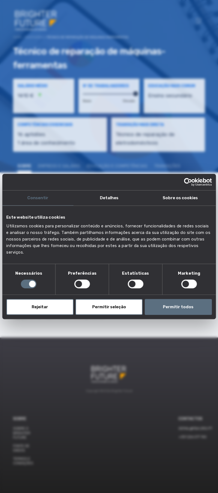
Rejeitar (40, 306)
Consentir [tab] (37, 197)
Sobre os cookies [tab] (180, 197)
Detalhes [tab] (109, 197)
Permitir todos (178, 306)
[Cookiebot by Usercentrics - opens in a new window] (188, 182)
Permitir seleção (109, 306)
